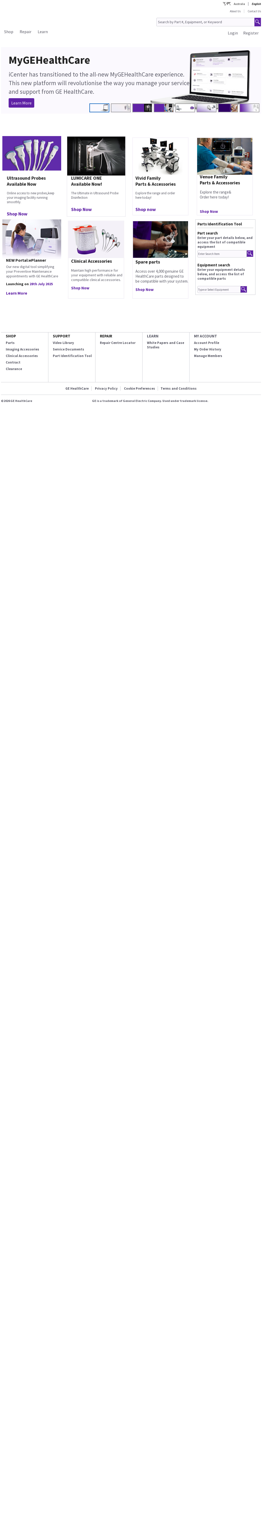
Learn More (21, 103)
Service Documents (68, 349)
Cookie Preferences (139, 388)
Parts (10, 343)
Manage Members (208, 356)
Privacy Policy (106, 388)
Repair (25, 31)
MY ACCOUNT (205, 336)
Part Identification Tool (72, 356)
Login (233, 33)
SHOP (11, 336)
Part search (207, 233)
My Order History (207, 349)
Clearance (14, 369)
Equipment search (213, 264)
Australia (239, 4)
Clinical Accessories (22, 356)
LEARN (152, 336)
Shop (8, 31)
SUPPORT (61, 336)
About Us (235, 11)
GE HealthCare (77, 388)
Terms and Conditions (179, 388)
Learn (43, 31)
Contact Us (254, 11)
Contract (13, 362)
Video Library (63, 343)
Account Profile (206, 343)
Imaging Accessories (22, 349)
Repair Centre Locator (117, 343)
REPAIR (106, 336)
